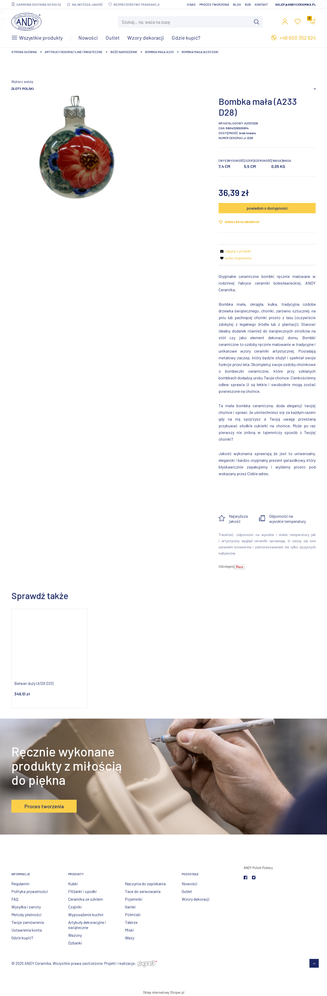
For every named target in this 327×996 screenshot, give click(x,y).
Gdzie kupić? (22, 937)
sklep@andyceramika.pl (295, 4)
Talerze (131, 922)
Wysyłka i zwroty (26, 906)
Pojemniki (133, 899)
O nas (191, 4)
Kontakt (261, 4)
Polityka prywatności (29, 891)
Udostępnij (226, 566)
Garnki (130, 906)
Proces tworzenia (214, 4)
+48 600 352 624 (298, 38)
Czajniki (75, 906)
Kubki (73, 883)
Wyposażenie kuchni (85, 914)
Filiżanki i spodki (82, 891)
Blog (237, 4)
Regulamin (20, 883)
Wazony (75, 935)
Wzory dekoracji (196, 899)
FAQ (14, 899)
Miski (129, 929)
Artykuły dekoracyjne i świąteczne (87, 925)
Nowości (189, 883)
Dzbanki (75, 942)
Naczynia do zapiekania (145, 883)
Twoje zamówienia (27, 922)
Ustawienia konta (26, 929)
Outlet (187, 891)
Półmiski (133, 914)
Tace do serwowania (143, 891)
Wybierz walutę (22, 81)
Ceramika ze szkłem (85, 899)
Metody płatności (26, 914)
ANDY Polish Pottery (258, 868)
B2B (248, 4)
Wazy (129, 937)
